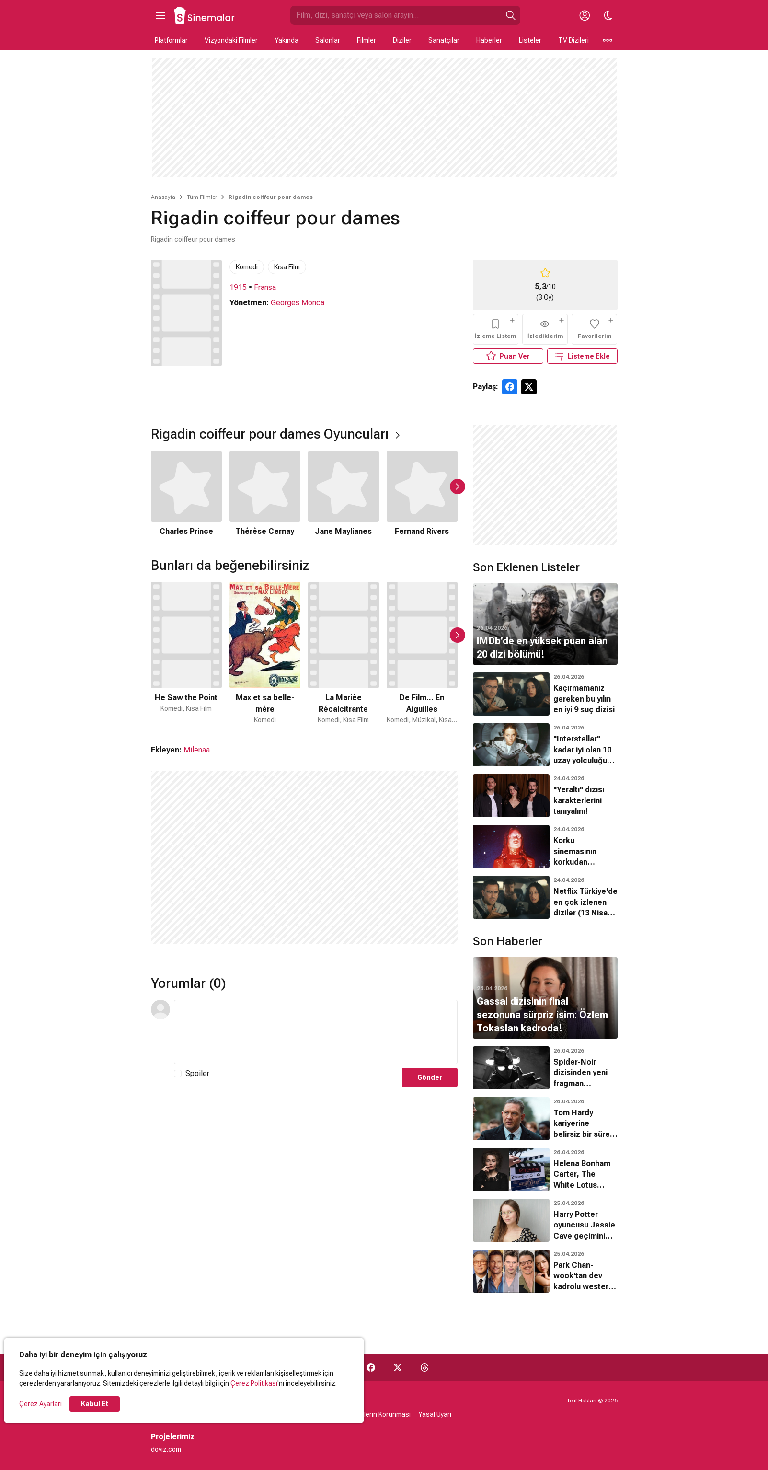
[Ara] (510, 15)
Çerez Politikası (253, 1383)
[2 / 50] (264, 653)
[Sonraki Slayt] (457, 486)
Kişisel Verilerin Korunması (371, 1414)
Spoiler (197, 1073)
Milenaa (196, 749)
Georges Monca (297, 302)
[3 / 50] (343, 653)
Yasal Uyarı (434, 1414)
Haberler (489, 40)
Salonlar (327, 40)
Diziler (402, 40)
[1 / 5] (186, 494)
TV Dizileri (573, 40)
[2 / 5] (264, 494)
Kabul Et (94, 1404)
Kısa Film (287, 267)
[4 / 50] (422, 653)
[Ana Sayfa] (204, 15)
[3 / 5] (343, 494)
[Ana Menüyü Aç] (160, 15)
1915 (238, 287)
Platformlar (171, 40)
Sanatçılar (443, 40)
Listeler (530, 40)
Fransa (265, 287)
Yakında (286, 40)
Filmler (366, 40)
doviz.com (166, 1449)
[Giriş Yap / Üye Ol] (585, 15)
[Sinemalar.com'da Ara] (395, 15)
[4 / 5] (422, 494)
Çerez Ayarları (40, 1404)
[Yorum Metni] (316, 1032)
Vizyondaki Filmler (231, 40)
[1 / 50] (186, 653)
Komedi (247, 267)
